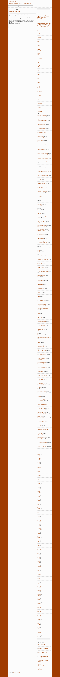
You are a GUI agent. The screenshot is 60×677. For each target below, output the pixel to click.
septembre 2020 (39, 474)
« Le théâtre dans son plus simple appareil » (43, 175)
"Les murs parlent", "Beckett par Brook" (43, 648)
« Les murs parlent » (40, 116)
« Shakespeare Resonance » (41, 163)
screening (39, 74)
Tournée (38, 104)
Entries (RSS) (18, 672)
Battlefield (39, 33)
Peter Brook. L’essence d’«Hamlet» (42, 392)
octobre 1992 (39, 606)
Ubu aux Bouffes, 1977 (40, 424)
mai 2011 (39, 542)
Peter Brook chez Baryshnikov (41, 268)
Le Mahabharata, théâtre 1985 (41, 412)
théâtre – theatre (11, 6)
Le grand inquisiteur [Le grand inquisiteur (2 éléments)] (48, 18)
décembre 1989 (39, 607)
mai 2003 (39, 582)
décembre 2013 (39, 520)
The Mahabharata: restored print (41, 128)
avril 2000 (39, 595)
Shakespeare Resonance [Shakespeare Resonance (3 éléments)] (44, 23)
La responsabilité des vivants (41, 205)
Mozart (38, 66)
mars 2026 (39, 451)
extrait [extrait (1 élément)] (41, 15)
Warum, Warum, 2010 (40, 334)
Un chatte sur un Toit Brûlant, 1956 (42, 446)
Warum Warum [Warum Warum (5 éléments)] (43, 29)
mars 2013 (39, 525)
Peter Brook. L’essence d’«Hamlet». (42, 391)
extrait (38, 41)
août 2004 (39, 578)
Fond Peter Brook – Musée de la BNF (42, 120)
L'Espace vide (39, 50)
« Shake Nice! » (39, 213)
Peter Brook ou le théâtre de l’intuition (42, 366)
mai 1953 (39, 636)
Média (38, 62)
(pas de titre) (39, 355)
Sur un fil (39, 250)
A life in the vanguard (40, 293)
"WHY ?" (39, 661)
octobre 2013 (39, 521)
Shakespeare (39, 75)
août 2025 (39, 455)
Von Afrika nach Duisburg (41, 345)
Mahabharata (39, 61)
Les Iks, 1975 (39, 425)
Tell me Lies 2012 (40, 87)
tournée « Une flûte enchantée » (41, 297)
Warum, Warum (39, 316)
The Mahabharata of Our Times (41, 312)
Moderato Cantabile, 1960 (41, 445)
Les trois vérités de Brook (41, 370)
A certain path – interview (41, 346)
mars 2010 (39, 558)
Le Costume (39, 395)
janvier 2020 (39, 480)
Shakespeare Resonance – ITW (41, 149)
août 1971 (39, 623)
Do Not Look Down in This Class (42, 230)
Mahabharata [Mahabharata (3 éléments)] (48, 19)
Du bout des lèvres (40, 38)
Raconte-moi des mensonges (41, 229)
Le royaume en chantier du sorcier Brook (42, 367)
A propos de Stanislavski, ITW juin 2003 (42, 375)
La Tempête (39, 54)
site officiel (39, 78)
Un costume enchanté (40, 255)
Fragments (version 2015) (41, 665)
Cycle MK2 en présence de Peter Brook (43, 656)
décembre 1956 (39, 635)
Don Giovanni (39, 37)
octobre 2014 (39, 509)
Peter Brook (12, 2)
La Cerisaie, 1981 (40, 416)
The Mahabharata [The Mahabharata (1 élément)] (45, 25)
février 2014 (39, 517)
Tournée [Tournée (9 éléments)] (38, 29)
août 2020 (39, 475)
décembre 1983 (39, 611)
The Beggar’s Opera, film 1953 (41, 447)
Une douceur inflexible (40, 383)
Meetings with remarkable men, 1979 (42, 417)
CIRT (28, 6)
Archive (38, 330)
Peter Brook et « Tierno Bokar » (41, 372)
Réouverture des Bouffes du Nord (42, 350)
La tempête (39, 133)
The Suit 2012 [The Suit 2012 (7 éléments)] (42, 26)
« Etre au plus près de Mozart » (41, 300)
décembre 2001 (39, 590)
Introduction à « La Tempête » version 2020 (43, 153)
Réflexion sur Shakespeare (41, 226)
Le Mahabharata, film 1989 (41, 409)
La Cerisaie (39, 53)
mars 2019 (39, 487)
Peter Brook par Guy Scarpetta (41, 408)
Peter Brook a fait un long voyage (42, 399)
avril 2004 (39, 579)
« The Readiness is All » (40, 157)
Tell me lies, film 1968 (40, 433)
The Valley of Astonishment (41, 98)
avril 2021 (39, 470)
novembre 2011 (39, 537)
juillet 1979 (39, 616)
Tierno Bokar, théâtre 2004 (41, 371)
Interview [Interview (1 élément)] (47, 17)
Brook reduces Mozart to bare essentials (42, 283)
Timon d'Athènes (40, 103)
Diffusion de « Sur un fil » (41, 237)
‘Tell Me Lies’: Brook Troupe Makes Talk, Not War (44, 434)
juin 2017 (39, 495)
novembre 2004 (39, 575)
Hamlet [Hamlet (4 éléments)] (38, 17)
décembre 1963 (39, 632)
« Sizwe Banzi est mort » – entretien (42, 354)
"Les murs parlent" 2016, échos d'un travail (43, 649)
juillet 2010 (39, 554)
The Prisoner (39, 94)
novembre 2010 (39, 550)
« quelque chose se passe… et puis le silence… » (43, 259)
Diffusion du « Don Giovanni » (41, 279)
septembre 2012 (39, 529)
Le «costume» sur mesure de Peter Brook (42, 258)
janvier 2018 (39, 492)
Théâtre (38, 99)
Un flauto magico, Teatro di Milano (42, 321)
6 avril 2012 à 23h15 (40, 263)
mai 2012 (39, 532)
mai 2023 (39, 462)
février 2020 (39, 479)
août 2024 (39, 459)
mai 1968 (39, 627)
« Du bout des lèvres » (14, 11)
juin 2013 (39, 524)
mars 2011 (39, 545)
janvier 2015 (39, 507)
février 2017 (39, 496)
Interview (39, 49)
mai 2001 (39, 591)
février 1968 (39, 628)
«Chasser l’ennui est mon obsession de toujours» (43, 150)
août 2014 (39, 512)
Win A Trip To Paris (40, 262)
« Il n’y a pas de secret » (40, 136)
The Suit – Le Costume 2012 (41, 264)
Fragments (39, 45)
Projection (39, 70)
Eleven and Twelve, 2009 (41, 341)
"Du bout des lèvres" (40, 657)
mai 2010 (39, 557)
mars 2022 (39, 466)
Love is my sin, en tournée (41, 329)
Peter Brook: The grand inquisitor (42, 362)
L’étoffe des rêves (40, 317)
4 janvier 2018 (15, 13)
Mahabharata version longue (41, 241)
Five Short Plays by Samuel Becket (42, 42)
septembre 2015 (39, 503)
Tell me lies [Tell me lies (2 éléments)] (45, 24)
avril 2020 (39, 476)
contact (31, 6)
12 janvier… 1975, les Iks (41, 267)
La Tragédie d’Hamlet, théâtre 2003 (42, 380)
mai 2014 (39, 513)
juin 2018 (39, 488)
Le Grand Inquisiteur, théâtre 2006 (42, 351)
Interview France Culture (41, 238)
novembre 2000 (39, 594)
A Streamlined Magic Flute (41, 280)
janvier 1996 (39, 599)
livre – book (20, 6)
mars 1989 (39, 608)
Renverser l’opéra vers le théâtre (41, 124)
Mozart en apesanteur (40, 284)
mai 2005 (39, 573)
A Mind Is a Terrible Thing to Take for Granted (43, 218)
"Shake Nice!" (40, 664)
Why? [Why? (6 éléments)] (47, 29)
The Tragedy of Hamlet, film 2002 (42, 384)
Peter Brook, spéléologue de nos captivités (43, 184)
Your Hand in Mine (40, 111)
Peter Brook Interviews (40, 140)
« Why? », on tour (40, 179)
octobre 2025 (39, 454)
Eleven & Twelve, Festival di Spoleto (42, 322)
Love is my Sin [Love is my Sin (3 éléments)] (43, 19)
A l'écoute (39, 32)
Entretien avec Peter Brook (41, 288)
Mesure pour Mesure (40, 65)
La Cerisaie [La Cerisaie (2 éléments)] (41, 18)
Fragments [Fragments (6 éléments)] (48, 16)
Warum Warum (39, 107)
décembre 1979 (39, 615)
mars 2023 (39, 463)
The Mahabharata (40, 91)
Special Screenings (40, 204)
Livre (12, 13)
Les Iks (38, 57)
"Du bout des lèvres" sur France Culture (43, 652)
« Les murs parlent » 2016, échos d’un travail (43, 199)
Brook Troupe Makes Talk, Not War (42, 437)
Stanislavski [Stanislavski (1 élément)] (43, 24)
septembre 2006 (39, 569)
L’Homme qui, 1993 (40, 403)
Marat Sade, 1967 (40, 438)
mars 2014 (39, 516)
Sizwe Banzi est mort (40, 79)
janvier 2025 (39, 458)
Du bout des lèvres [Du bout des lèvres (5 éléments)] (45, 13)
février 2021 (39, 471)
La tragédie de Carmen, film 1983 (42, 413)
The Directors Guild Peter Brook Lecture (42, 242)
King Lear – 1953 (40, 119)
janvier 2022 (39, 467)
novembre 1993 (39, 602)
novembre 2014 (39, 508)
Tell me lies (39, 86)
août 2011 (39, 540)
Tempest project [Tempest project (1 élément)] (42, 25)
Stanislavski (39, 82)
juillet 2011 (39, 541)
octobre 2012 (39, 528)
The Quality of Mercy (40, 668)
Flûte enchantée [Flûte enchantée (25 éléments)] (41, 16)
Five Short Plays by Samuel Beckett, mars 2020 (43, 158)
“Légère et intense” (40, 301)
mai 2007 (39, 565)
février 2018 (39, 491)
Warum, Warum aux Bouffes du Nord (42, 326)
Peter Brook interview (40, 379)
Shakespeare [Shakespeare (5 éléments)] (39, 23)
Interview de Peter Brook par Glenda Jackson (43, 141)
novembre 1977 (39, 619)
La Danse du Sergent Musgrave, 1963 (42, 442)
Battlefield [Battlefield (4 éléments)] (40, 12)
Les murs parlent (40, 58)
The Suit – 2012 (39, 387)
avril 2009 (39, 561)
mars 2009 (39, 562)
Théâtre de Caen (39, 292)
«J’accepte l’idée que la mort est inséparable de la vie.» (44, 161)
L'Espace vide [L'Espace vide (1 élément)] (49, 17)
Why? (38, 108)
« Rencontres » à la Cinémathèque (42, 304)
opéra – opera (16, 6)
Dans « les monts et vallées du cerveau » (42, 225)
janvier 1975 (39, 620)
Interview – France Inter (40, 174)
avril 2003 (39, 583)
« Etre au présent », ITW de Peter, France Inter (43, 144)
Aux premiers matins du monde (41, 358)
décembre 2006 (39, 566)
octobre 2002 (39, 587)
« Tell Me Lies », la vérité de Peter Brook (42, 247)
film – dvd (25, 6)
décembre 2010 (39, 549)
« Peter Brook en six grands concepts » (42, 129)
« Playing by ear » (40, 167)
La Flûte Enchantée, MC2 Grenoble (42, 325)
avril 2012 (39, 533)
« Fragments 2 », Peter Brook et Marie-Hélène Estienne (44, 154)
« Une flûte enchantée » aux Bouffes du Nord (43, 308)
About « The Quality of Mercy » (41, 221)
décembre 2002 (39, 586)
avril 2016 (39, 500)
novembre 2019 (39, 483)
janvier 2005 (39, 574)
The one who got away (40, 400)
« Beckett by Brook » (40, 187)
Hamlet (38, 46)
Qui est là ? (39, 71)
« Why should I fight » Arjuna (41, 359)
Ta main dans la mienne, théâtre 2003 (42, 376)
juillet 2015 (39, 504)
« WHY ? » (39, 180)
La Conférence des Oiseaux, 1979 (42, 421)
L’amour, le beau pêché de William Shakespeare (43, 337)
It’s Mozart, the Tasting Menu (41, 275)
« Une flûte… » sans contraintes (41, 305)
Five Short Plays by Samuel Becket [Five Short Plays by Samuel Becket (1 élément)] (45, 15)
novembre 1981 (39, 612)
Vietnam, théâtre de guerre (41, 644)
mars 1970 (39, 624)
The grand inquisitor (40, 90)
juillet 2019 (39, 484)
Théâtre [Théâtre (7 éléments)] (43, 27)
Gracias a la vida (40, 233)
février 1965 (39, 631)
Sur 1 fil (38, 83)
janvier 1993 (39, 603)
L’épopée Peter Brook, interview (41, 183)
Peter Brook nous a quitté (41, 137)
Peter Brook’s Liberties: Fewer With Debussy (43, 404)
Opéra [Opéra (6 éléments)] (46, 20)
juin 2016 (39, 499)
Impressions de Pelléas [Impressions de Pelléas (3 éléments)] (42, 17)
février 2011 (39, 546)
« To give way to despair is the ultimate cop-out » (43, 188)
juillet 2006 (39, 570)
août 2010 (39, 553)
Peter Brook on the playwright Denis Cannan (43, 271)
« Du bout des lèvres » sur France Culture (42, 191)
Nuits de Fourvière (40, 287)
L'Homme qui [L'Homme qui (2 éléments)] (38, 18)
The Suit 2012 (39, 95)
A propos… (39, 313)
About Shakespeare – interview (41, 222)
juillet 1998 (39, 598)
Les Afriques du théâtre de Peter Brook (42, 115)
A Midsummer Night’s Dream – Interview (43, 201)
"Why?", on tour (40, 669)
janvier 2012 (39, 536)
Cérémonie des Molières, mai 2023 (42, 132)
